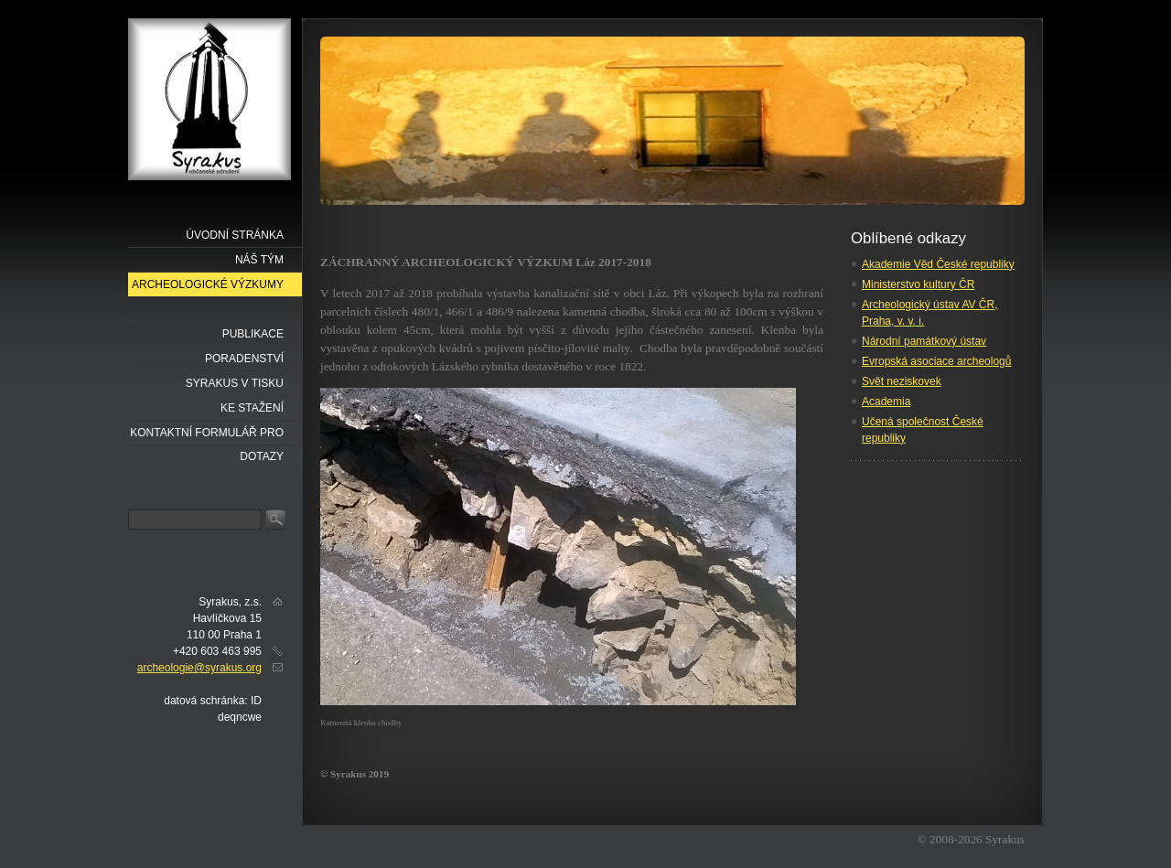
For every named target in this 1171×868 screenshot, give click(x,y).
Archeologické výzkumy (208, 284)
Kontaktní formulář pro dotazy (207, 435)
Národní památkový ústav (924, 341)
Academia (886, 401)
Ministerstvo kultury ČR (918, 284)
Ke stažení (252, 408)
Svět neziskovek (901, 381)
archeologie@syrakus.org (199, 667)
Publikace (253, 333)
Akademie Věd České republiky (938, 264)
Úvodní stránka (235, 235)
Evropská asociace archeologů (936, 361)
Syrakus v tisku (235, 383)
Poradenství (244, 358)
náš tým (259, 259)
